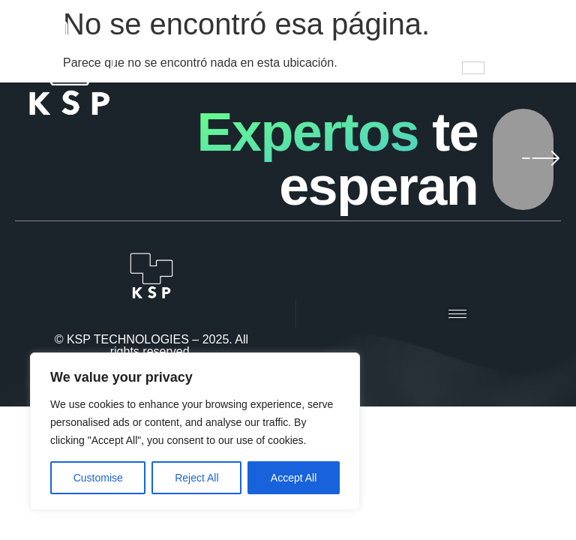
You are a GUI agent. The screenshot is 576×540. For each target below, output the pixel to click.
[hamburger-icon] (473, 68)
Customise (98, 478)
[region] (195, 431)
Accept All (293, 478)
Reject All (196, 478)
